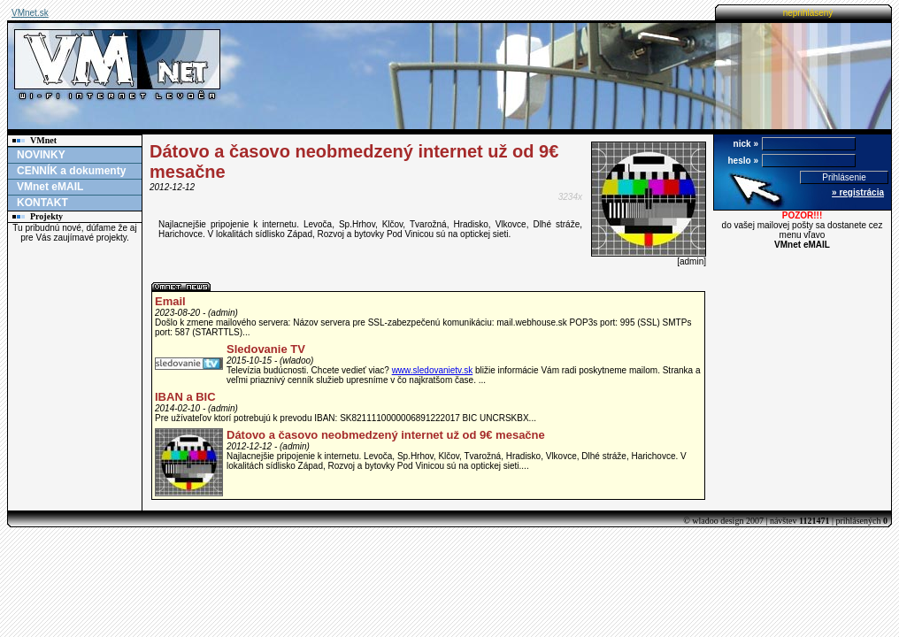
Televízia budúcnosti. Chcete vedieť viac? (309, 370)
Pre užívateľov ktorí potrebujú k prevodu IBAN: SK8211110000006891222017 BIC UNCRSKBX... (345, 418)
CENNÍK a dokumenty (71, 171)
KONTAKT (42, 202)
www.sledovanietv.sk (432, 370)
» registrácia (858, 192)
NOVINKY (41, 155)
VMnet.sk (30, 13)
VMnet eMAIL (50, 186)
